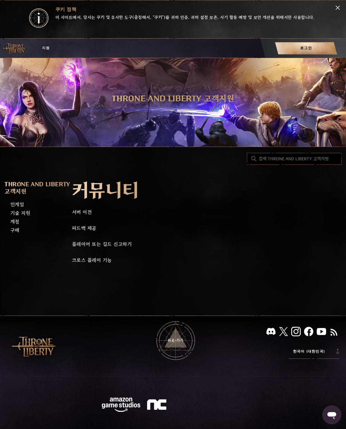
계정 (15, 221)
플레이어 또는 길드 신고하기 (102, 244)
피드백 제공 (84, 228)
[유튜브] (321, 333)
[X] (283, 332)
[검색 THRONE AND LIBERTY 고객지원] (294, 159)
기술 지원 (20, 213)
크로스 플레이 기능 (92, 260)
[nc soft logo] (157, 405)
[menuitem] (306, 48)
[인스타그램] (296, 333)
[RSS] (334, 333)
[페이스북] (308, 333)
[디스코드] (271, 332)
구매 (15, 230)
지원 (46, 48)
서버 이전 (82, 212)
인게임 (17, 204)
